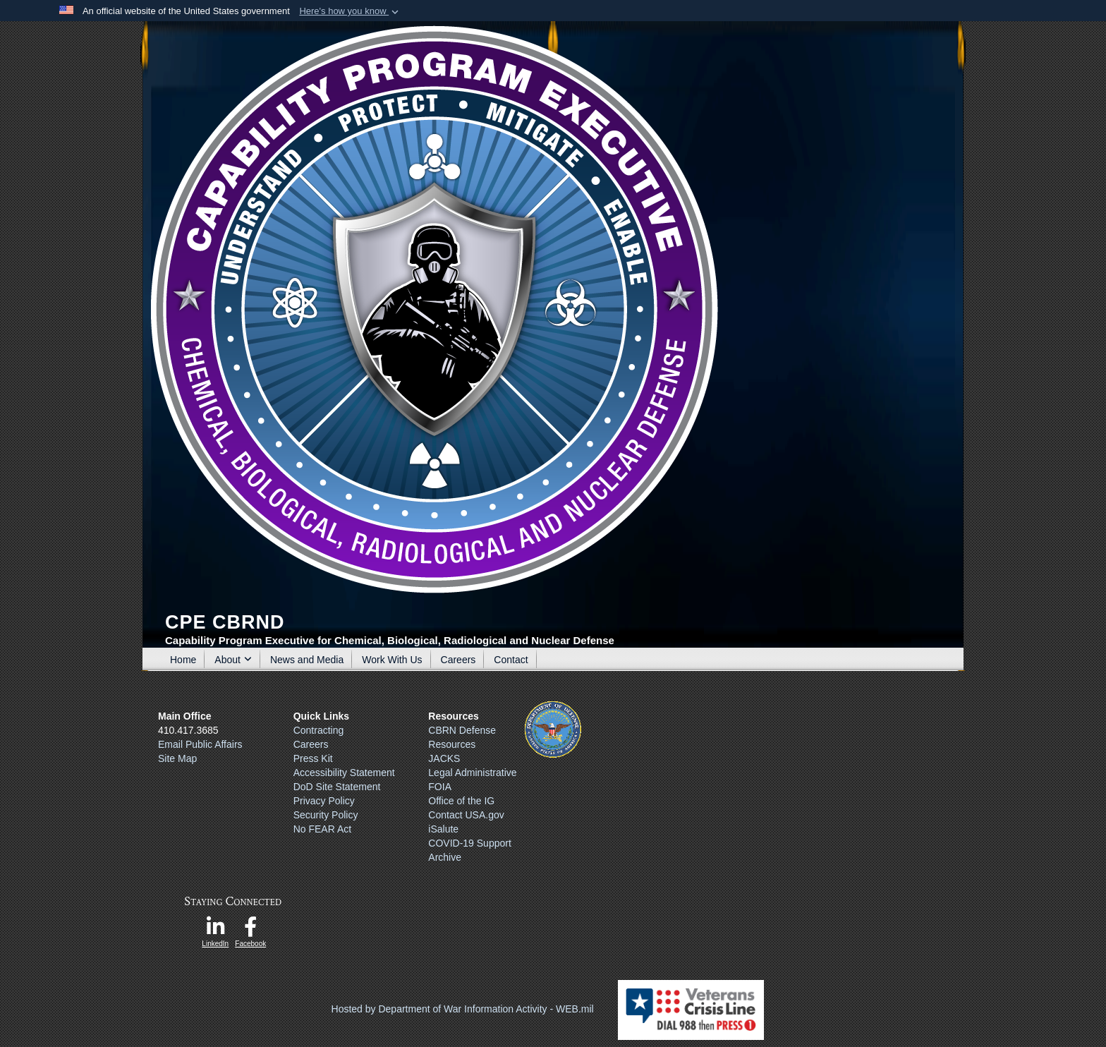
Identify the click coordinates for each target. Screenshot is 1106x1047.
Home (183, 659)
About (233, 659)
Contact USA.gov (466, 815)
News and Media (307, 659)
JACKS (444, 758)
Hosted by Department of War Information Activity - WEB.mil (463, 1009)
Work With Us (392, 659)
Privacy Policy (324, 800)
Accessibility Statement (344, 772)
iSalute (443, 829)
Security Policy (325, 815)
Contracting (318, 730)
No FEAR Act (322, 829)
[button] (350, 11)
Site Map (177, 758)
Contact (511, 659)
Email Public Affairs (200, 744)
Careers (458, 659)
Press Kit (313, 758)
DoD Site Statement (337, 786)
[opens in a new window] (215, 930)
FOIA (439, 786)
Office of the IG (461, 800)
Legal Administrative (472, 772)
